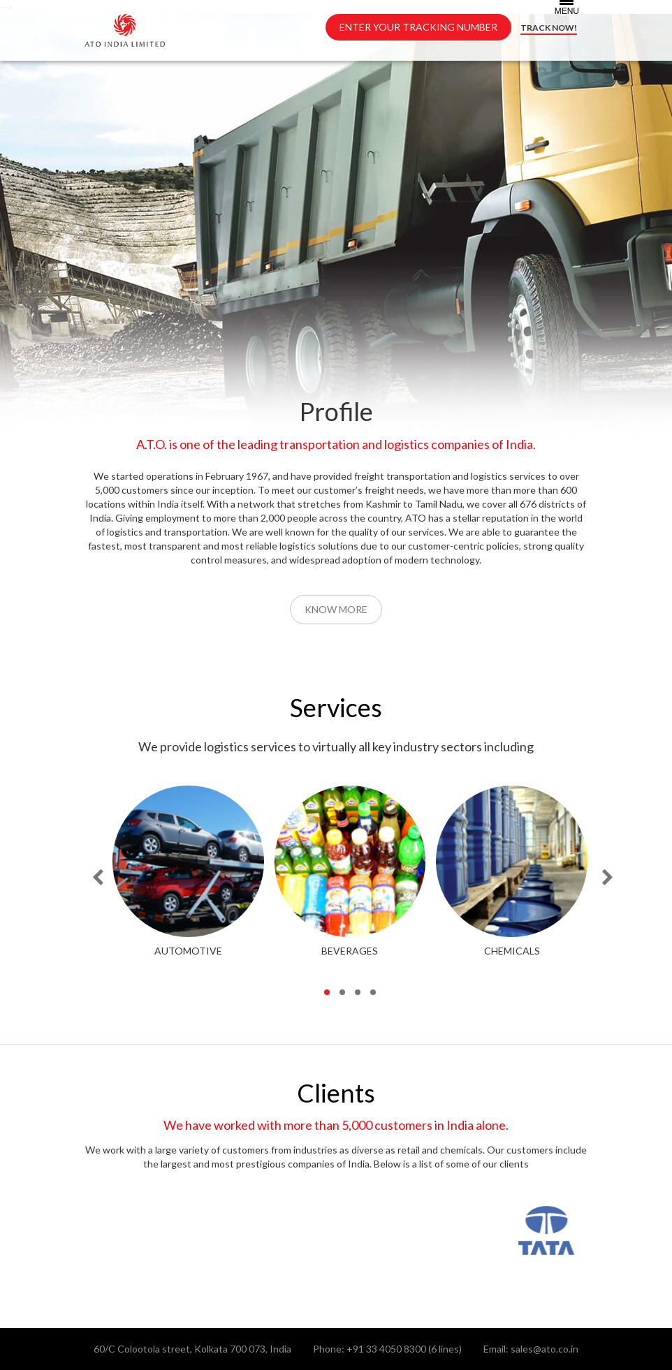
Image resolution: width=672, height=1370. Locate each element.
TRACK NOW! (548, 27)
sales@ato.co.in (544, 1349)
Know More (336, 609)
